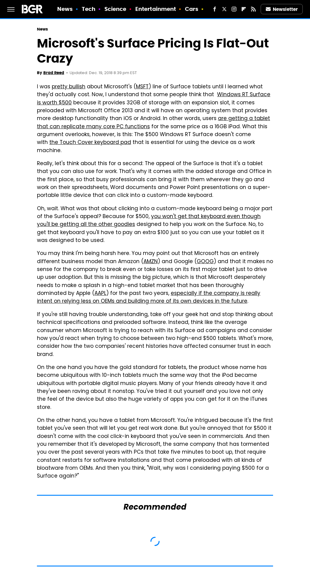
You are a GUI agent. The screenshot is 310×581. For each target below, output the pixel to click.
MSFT (142, 87)
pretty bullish (68, 87)
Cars (191, 8)
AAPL (100, 293)
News (65, 8)
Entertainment (155, 8)
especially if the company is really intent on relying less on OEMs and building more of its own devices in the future (148, 297)
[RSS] (253, 9)
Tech (88, 8)
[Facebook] (214, 9)
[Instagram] (234, 9)
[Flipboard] (243, 9)
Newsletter (282, 9)
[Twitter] (224, 9)
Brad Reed (53, 72)
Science (115, 8)
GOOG (205, 262)
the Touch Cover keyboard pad (90, 143)
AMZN (150, 262)
